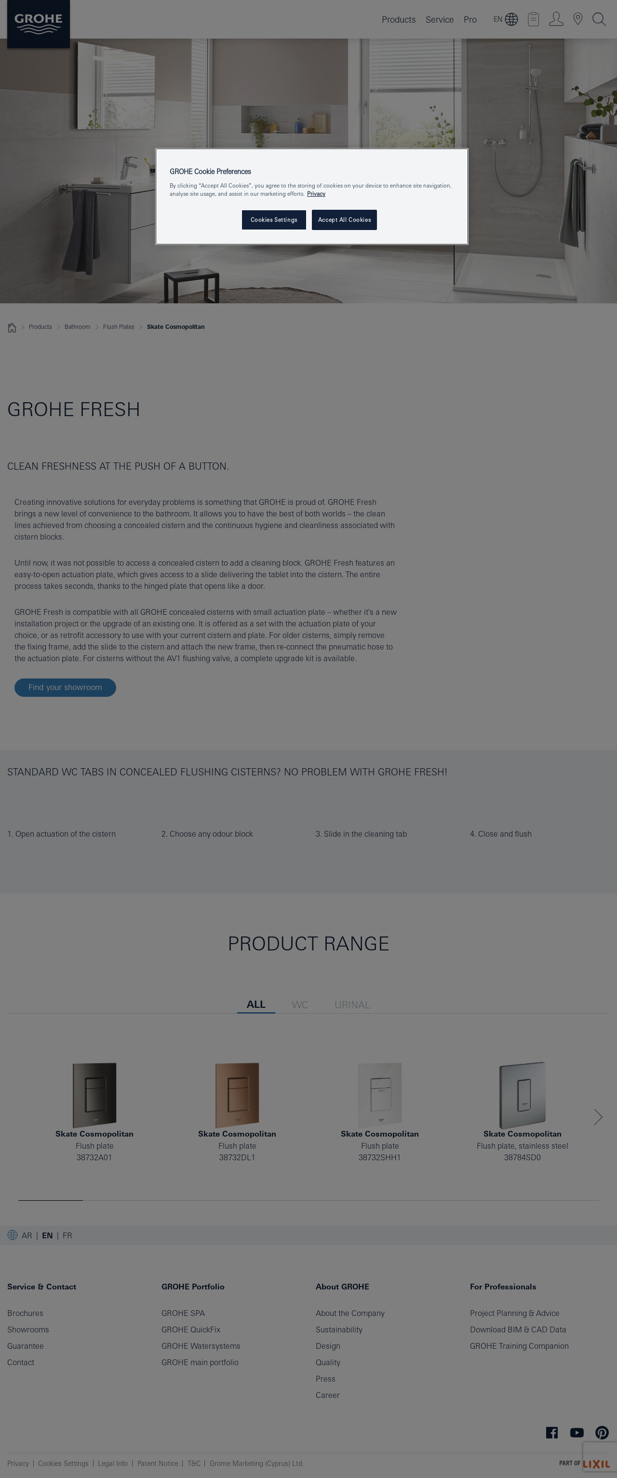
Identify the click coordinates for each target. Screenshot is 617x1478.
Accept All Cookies (344, 220)
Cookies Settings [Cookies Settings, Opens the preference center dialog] (274, 220)
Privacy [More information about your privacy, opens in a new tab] (316, 193)
